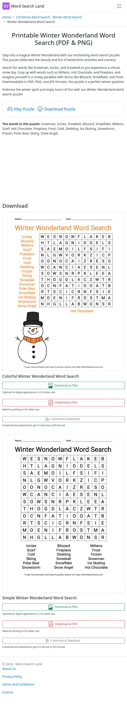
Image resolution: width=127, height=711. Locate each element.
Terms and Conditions (18, 684)
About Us (9, 669)
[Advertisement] (63, 169)
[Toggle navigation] (119, 6)
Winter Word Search (67, 17)
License (7, 692)
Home (6, 17)
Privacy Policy (12, 676)
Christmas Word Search (33, 17)
